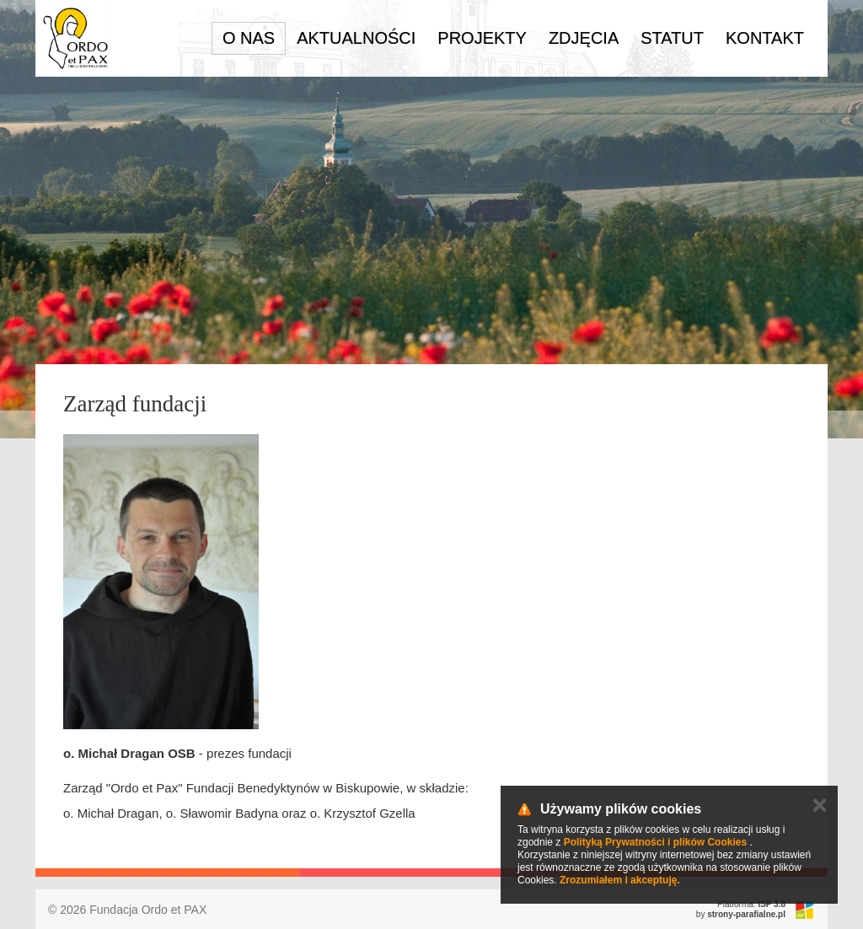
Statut (672, 38)
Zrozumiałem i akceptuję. (620, 880)
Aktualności (356, 38)
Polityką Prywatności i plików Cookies (655, 842)
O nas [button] (248, 38)
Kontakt (765, 38)
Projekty (482, 38)
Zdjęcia (584, 38)
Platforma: (751, 904)
